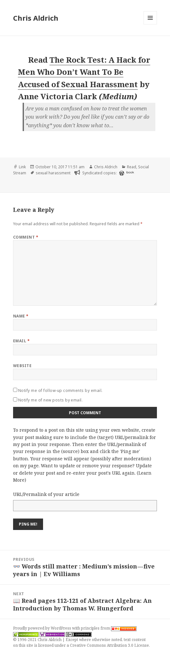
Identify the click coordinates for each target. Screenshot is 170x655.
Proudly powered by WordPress (42, 628)
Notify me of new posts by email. (50, 400)
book (130, 172)
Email (21, 341)
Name (21, 316)
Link (22, 167)
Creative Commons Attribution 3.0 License (109, 645)
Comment (25, 237)
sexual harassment (53, 173)
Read (131, 167)
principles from (109, 628)
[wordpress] (121, 173)
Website (22, 365)
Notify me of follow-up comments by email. (60, 390)
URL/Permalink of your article (46, 494)
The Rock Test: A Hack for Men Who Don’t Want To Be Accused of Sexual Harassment (84, 71)
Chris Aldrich (35, 18)
